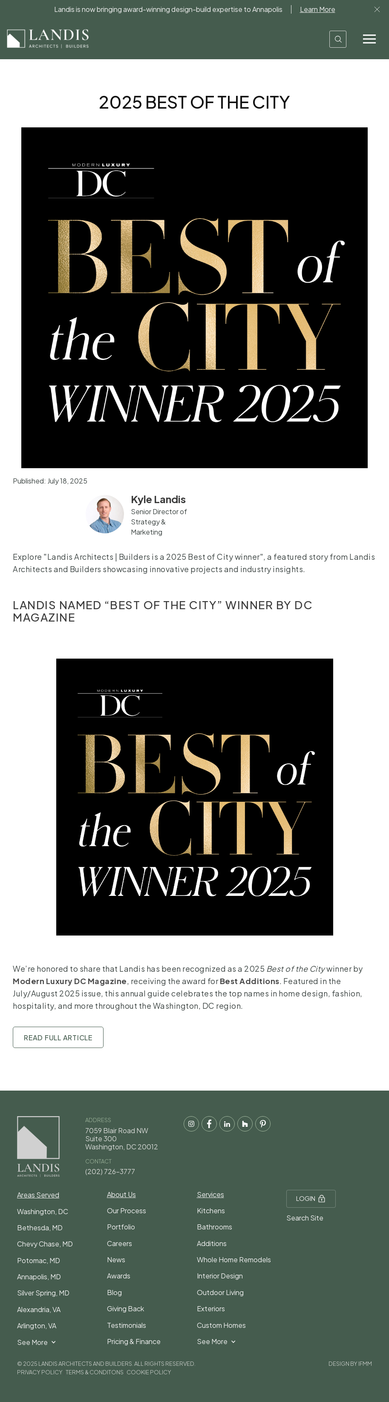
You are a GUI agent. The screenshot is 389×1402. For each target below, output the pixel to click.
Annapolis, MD (39, 1276)
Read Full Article (58, 1037)
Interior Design (220, 1275)
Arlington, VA (36, 1325)
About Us (121, 1194)
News (116, 1259)
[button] (369, 39)
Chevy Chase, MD (45, 1243)
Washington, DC (42, 1211)
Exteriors (211, 1308)
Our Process (126, 1210)
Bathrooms (214, 1226)
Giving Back (125, 1308)
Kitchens (211, 1210)
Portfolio (121, 1226)
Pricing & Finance (134, 1341)
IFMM (365, 1363)
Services (210, 1194)
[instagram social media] (191, 1123)
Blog (114, 1292)
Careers (119, 1243)
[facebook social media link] (209, 1123)
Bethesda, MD (40, 1227)
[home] (48, 39)
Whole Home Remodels (234, 1259)
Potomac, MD (38, 1260)
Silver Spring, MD (43, 1292)
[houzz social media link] (245, 1123)
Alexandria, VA (39, 1309)
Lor (377, 9)
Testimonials (126, 1325)
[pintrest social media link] (263, 1123)
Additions (212, 1243)
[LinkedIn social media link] (227, 1123)
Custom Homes (221, 1325)
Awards (118, 1275)
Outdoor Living (220, 1292)
